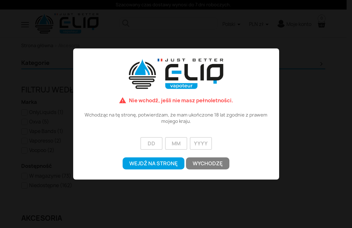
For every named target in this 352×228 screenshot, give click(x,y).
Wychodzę (208, 163)
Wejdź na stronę (153, 163)
